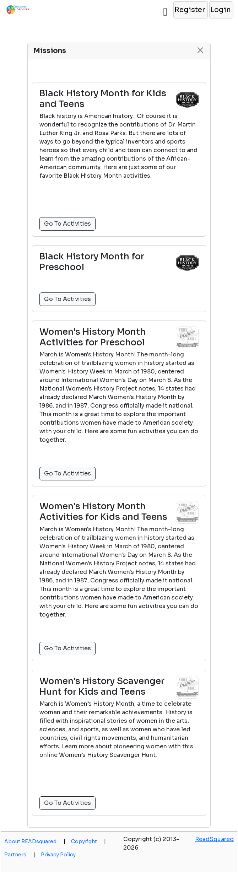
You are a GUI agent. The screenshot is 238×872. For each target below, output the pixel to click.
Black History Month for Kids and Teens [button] (102, 98)
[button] (190, 10)
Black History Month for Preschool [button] (91, 262)
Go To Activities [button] (67, 223)
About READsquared (34, 841)
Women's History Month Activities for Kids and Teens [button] (103, 511)
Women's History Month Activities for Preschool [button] (92, 337)
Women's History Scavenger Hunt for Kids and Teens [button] (101, 686)
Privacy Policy (58, 854)
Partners (19, 854)
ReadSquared (214, 839)
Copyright (88, 841)
